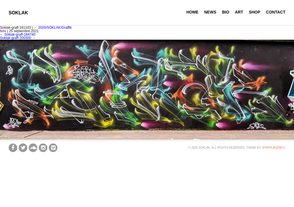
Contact (275, 12)
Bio (225, 12)
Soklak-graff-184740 (19, 34)
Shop (254, 12)
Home (192, 12)
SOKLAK (18, 12)
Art (239, 12)
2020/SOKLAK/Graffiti (53, 28)
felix (3, 31)
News (210, 12)
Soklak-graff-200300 (15, 38)
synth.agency (273, 147)
